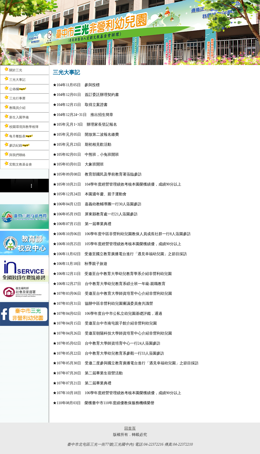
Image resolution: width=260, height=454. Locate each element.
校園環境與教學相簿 (21, 126)
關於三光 (13, 69)
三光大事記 (14, 79)
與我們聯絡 (14, 154)
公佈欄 (15, 88)
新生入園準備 (16, 116)
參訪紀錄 (17, 144)
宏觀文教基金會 (18, 163)
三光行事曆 (14, 97)
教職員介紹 (14, 107)
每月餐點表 (18, 135)
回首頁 (130, 428)
